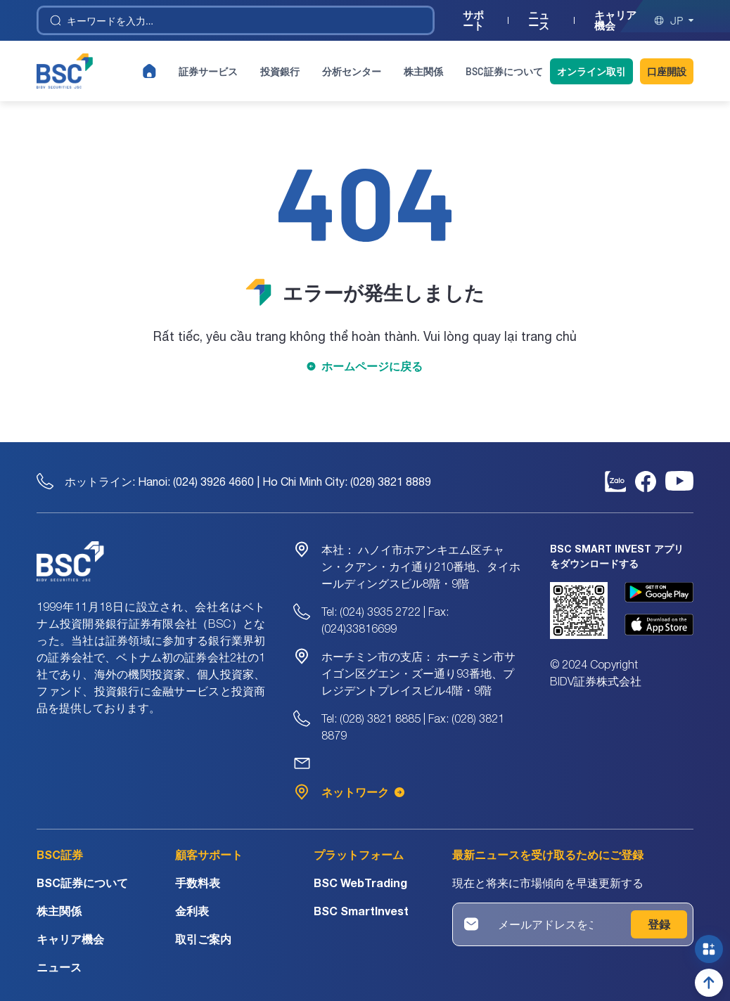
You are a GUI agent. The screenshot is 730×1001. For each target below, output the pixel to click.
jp (673, 20)
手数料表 (197, 882)
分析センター (351, 71)
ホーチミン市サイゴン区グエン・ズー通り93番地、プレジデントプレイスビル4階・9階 (418, 673)
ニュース (538, 20)
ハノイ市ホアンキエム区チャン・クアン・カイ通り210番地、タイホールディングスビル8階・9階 (420, 566)
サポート (473, 20)
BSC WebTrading (360, 882)
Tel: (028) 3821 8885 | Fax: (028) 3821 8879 (412, 727)
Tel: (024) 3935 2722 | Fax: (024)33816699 (385, 620)
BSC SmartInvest (361, 910)
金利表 (192, 910)
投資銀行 (280, 71)
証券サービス (208, 71)
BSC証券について (504, 71)
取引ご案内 (203, 938)
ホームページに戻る (372, 366)
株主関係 (423, 71)
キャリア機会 (615, 20)
